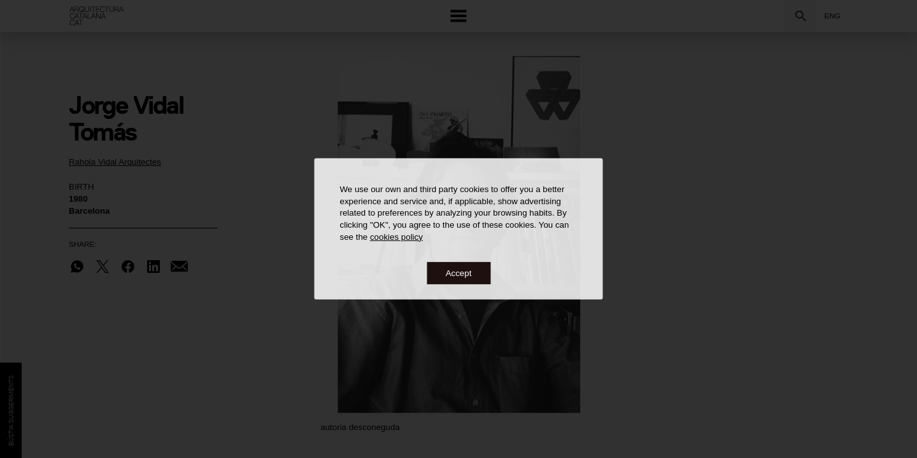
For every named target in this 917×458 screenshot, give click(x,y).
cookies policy (396, 236)
